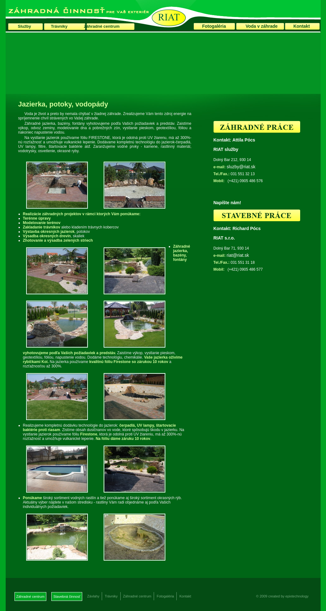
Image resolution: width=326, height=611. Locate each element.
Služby (24, 26)
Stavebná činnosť (66, 596)
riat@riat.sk (238, 255)
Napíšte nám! (227, 202)
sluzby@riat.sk (241, 166)
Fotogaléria (214, 26)
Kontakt (301, 26)
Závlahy (93, 596)
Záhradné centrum (101, 26)
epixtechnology (296, 596)
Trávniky (59, 26)
